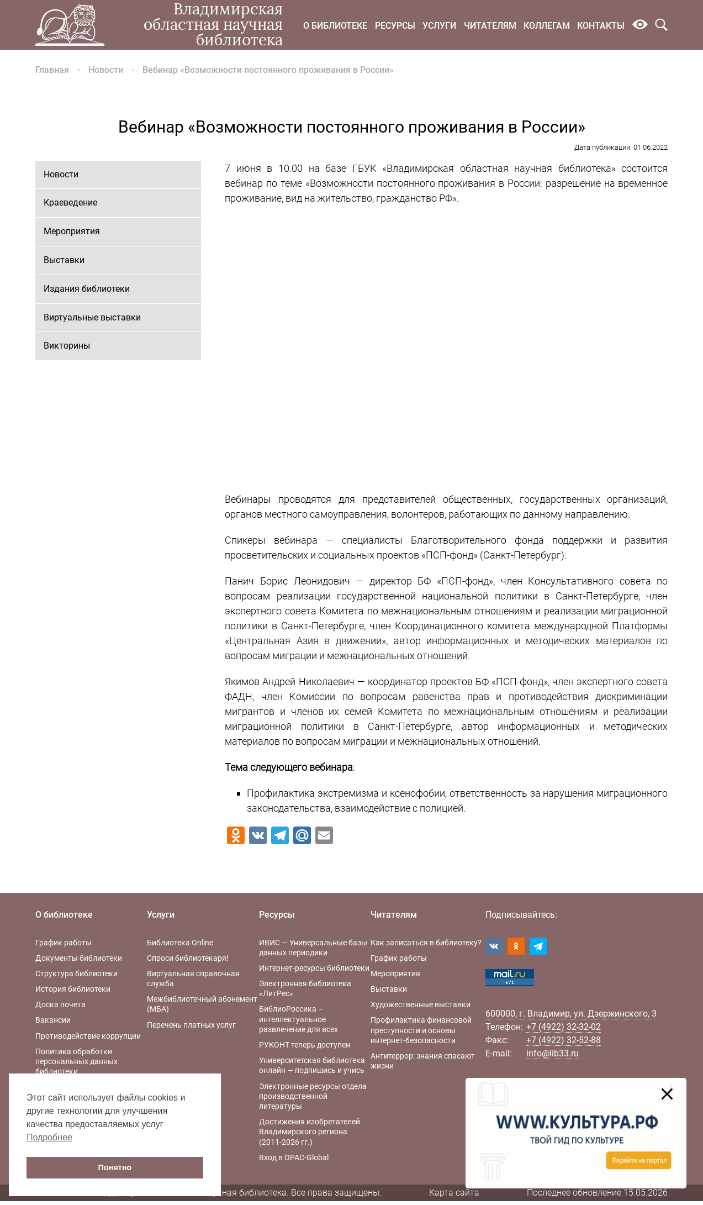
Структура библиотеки (76, 973)
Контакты (601, 25)
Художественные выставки (421, 1004)
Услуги (439, 25)
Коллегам (547, 25)
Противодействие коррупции (88, 1036)
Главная (52, 70)
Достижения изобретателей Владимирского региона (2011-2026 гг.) (309, 1131)
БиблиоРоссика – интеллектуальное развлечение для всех (298, 1018)
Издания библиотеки (87, 288)
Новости (105, 70)
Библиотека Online (180, 942)
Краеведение (70, 202)
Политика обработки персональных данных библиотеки (76, 1061)
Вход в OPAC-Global (294, 1157)
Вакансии (53, 1019)
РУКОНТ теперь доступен (304, 1044)
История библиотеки (72, 989)
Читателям (490, 25)
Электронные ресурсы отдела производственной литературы (313, 1096)
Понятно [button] (115, 1167)
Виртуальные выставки (92, 317)
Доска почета (60, 1004)
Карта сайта (454, 1192)
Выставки (64, 260)
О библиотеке (335, 25)
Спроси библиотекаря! (188, 958)
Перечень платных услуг (191, 1024)
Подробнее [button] (49, 1137)
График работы (63, 942)
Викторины (67, 345)
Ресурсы (395, 25)
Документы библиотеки (78, 958)
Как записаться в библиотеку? (426, 942)
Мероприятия (72, 231)
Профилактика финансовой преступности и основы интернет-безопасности (421, 1029)
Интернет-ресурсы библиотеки (314, 968)
